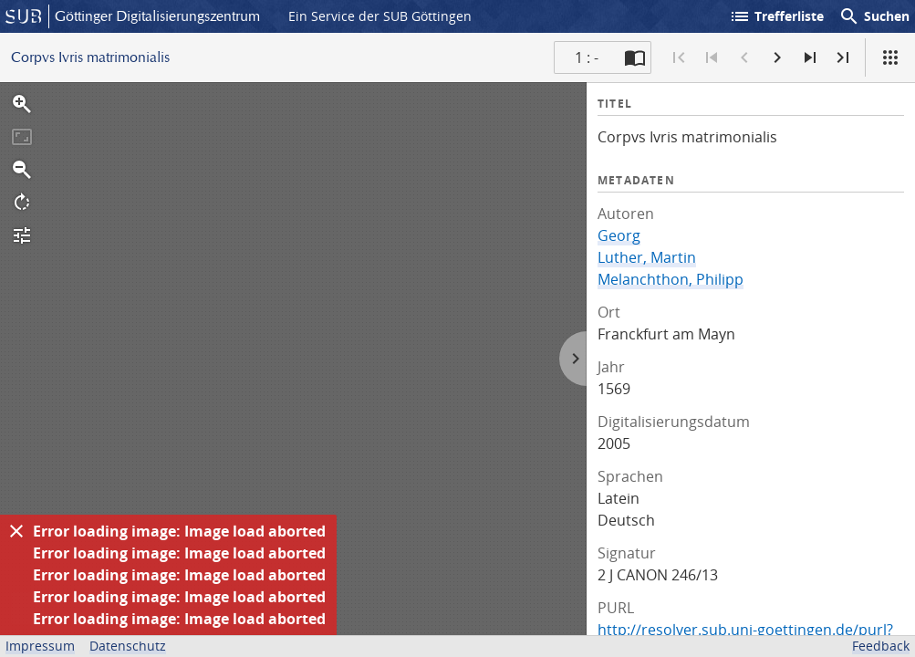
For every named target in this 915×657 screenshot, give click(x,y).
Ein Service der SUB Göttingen (380, 16)
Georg (619, 235)
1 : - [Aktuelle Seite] (586, 57)
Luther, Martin (647, 257)
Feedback (881, 645)
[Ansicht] (890, 57)
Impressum (40, 645)
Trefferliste (776, 16)
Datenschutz (127, 645)
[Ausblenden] (16, 531)
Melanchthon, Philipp (670, 279)
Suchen (874, 16)
